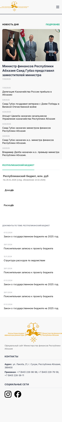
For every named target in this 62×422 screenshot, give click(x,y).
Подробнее (53, 24)
